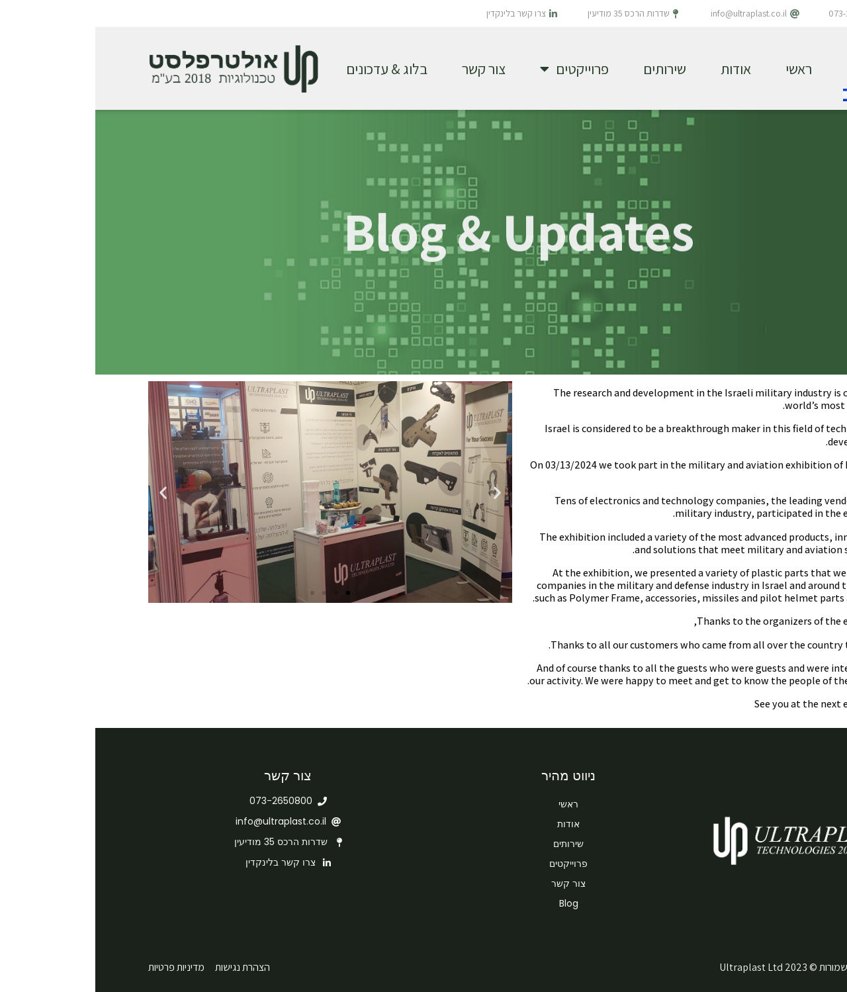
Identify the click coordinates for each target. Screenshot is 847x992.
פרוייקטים (479, 69)
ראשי (703, 69)
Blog (473, 903)
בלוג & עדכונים (291, 69)
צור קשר (388, 69)
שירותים (569, 69)
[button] (253, 593)
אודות (640, 69)
